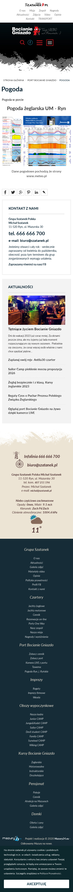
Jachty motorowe (36, 610)
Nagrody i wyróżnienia (36, 636)
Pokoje (36, 792)
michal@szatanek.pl (41, 490)
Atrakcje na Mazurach (36, 801)
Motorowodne (36, 766)
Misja (32, 10)
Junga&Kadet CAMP (36, 723)
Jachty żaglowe (36, 606)
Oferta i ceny (36, 822)
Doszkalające (37, 775)
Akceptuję (36, 884)
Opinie (57, 14)
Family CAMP (37, 736)
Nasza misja (36, 632)
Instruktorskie (36, 771)
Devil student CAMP (36, 731)
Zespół (42, 10)
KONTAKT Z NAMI (23, 208)
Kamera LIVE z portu (36, 662)
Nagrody (54, 10)
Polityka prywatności (36, 580)
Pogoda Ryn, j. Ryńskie (36, 671)
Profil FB (36, 584)
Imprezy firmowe (36, 693)
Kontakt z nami (36, 589)
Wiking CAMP (36, 745)
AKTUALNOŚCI (20, 287)
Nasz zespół (36, 628)
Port (41, 80)
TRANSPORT (45, 18)
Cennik (36, 614)
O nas (22, 10)
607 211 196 (42, 482)
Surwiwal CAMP (36, 740)
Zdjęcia (36, 14)
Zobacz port (36, 658)
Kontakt (30, 18)
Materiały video (36, 571)
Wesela (36, 697)
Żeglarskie (36, 762)
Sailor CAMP (36, 727)
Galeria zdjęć (36, 567)
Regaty (36, 688)
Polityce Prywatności (50, 873)
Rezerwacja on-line (36, 619)
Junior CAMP (36, 718)
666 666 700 (49, 456)
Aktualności (23, 14)
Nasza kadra (36, 714)
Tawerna (36, 667)
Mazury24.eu (62, 838)
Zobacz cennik (36, 654)
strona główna (13, 80)
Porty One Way (37, 623)
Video (47, 14)
